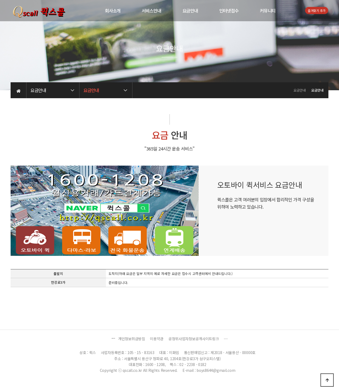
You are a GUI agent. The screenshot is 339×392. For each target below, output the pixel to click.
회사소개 (113, 10)
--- (226, 338)
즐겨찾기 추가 (316, 10)
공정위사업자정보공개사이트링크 (193, 338)
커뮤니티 (267, 10)
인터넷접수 (229, 10)
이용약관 (156, 338)
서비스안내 (151, 10)
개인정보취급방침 (131, 338)
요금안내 (190, 10)
